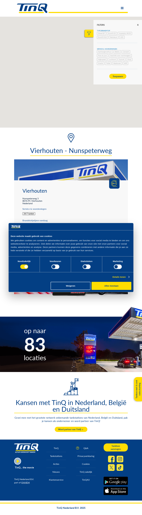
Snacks (100, 63)
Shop (129, 59)
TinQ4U (86, 479)
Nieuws (56, 471)
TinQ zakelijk (86, 471)
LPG (121, 37)
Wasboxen (117, 63)
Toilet (108, 63)
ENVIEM (25, 482)
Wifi (125, 63)
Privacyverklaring (86, 456)
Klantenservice (56, 479)
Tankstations (56, 456)
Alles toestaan (111, 286)
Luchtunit (112, 59)
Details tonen (119, 277)
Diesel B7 (101, 33)
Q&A (85, 448)
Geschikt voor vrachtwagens (120, 56)
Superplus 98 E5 (125, 33)
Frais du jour (102, 56)
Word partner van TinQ (69, 429)
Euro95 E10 (102, 37)
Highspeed (102, 59)
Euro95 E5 (112, 33)
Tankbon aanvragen (116, 447)
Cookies (86, 464)
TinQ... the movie (24, 467)
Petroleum (113, 37)
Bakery (117, 52)
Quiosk (121, 59)
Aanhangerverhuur (105, 52)
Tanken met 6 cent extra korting (138, 389)
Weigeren (70, 286)
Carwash (126, 52)
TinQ (56, 448)
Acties (56, 464)
